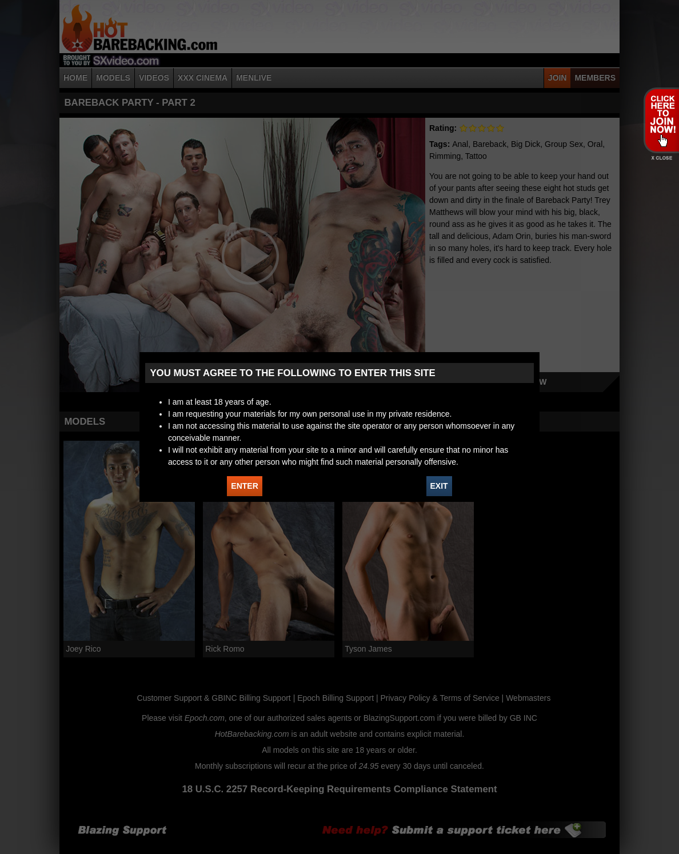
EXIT (439, 485)
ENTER (244, 485)
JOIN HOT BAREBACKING (661, 120)
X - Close (661, 158)
